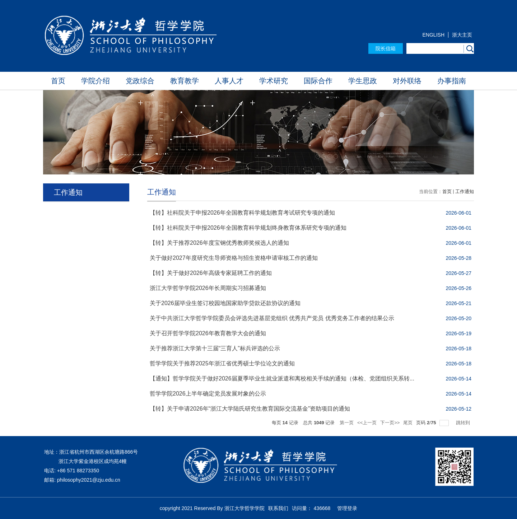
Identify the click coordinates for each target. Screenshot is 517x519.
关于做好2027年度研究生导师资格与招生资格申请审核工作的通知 (234, 258)
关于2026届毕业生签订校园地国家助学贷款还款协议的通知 (225, 303)
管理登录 (347, 508)
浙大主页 (462, 35)
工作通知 (464, 191)
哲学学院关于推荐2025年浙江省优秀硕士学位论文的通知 (222, 363)
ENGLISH (433, 35)
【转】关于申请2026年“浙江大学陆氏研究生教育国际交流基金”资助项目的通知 (250, 409)
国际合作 (318, 81)
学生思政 (362, 81)
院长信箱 (386, 48)
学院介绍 (95, 81)
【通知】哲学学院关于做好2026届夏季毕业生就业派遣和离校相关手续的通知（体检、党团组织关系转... (282, 378)
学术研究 (273, 81)
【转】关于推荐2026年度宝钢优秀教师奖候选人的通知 (219, 243)
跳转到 (463, 422)
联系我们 (278, 508)
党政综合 (140, 81)
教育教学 (184, 81)
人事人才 (229, 81)
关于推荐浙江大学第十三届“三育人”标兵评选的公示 (215, 348)
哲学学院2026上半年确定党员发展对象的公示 (208, 394)
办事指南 (451, 81)
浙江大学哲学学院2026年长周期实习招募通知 (208, 288)
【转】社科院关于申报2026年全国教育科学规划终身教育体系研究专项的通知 (248, 228)
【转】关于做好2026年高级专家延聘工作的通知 (211, 273)
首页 (58, 81)
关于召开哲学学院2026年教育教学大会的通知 (208, 333)
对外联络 (407, 81)
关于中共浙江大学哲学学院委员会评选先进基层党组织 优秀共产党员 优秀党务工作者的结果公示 (272, 318)
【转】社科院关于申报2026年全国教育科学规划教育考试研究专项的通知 (242, 213)
